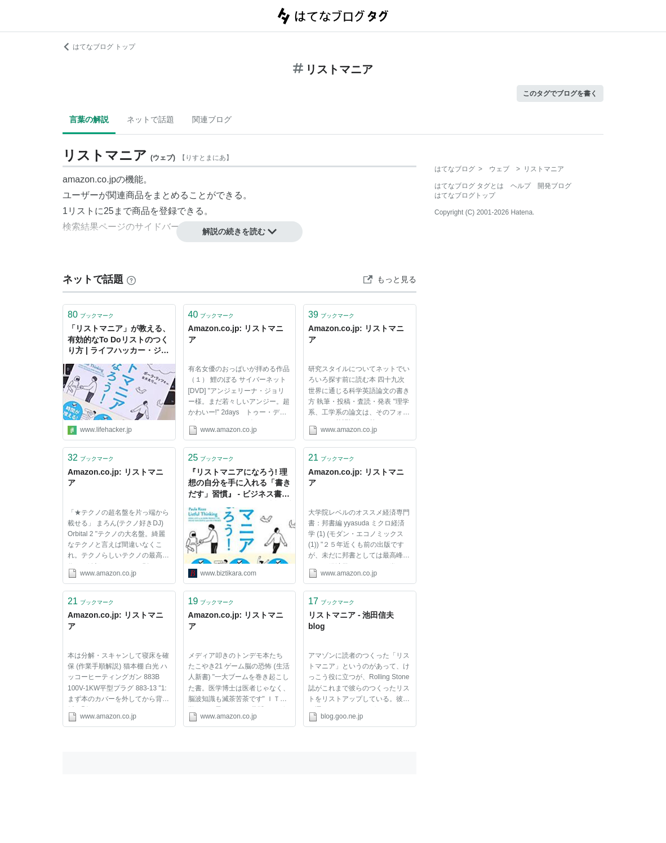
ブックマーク (91, 314)
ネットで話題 (150, 119)
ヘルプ (520, 186)
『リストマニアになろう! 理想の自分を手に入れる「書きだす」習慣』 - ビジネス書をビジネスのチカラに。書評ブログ (239, 484)
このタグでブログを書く (560, 93)
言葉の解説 (89, 119)
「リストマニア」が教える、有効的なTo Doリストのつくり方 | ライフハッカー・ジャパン (119, 340)
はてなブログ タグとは (469, 186)
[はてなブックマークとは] (131, 279)
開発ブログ (554, 186)
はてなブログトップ (464, 195)
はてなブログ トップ (99, 47)
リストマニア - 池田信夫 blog (351, 620)
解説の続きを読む (239, 231)
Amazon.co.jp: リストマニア (236, 334)
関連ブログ (212, 119)
